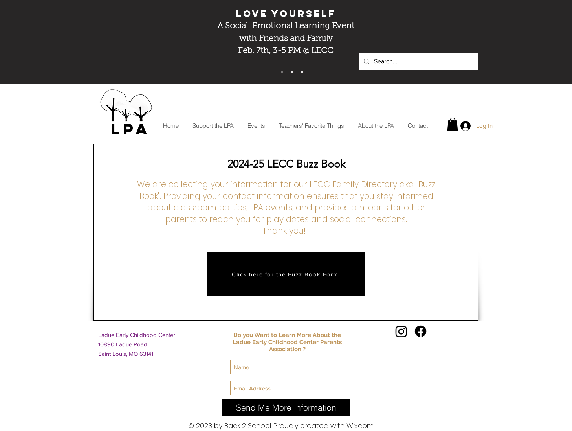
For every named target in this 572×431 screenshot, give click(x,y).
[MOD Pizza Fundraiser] (292, 72)
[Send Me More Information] (286, 407)
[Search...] (418, 61)
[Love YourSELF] (282, 72)
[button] (452, 124)
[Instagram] (401, 331)
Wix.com (360, 426)
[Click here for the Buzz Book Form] (286, 274)
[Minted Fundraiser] (302, 72)
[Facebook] (420, 331)
